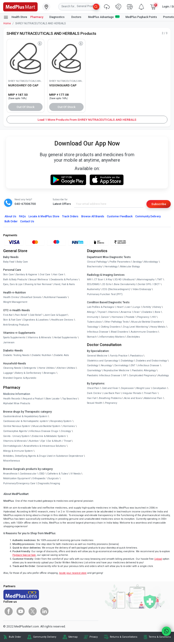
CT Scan (98, 279)
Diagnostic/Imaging (49, 483)
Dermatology (121, 365)
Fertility (147, 307)
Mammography (146, 279)
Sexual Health (94, 402)
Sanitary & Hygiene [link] (26, 274)
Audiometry (93, 289)
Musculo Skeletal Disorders (146, 321)
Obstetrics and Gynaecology (102, 360)
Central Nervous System (16, 426)
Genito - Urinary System (16, 436)
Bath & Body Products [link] (15, 279)
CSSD (42, 473)
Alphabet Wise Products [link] (16, 403)
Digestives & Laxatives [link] (35, 319)
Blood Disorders (119, 331)
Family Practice (119, 355)
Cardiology (92, 365)
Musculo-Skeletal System (46, 426)
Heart (120, 307)
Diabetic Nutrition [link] (41, 355)
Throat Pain (150, 393)
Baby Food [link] (8, 261)
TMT (159, 279)
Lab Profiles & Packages (100, 307)
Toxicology (92, 326)
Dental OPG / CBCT (149, 284)
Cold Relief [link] (36, 314)
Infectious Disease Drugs (43, 431)
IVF (124, 375)
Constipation (159, 388)
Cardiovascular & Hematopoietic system (25, 421)
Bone (157, 312)
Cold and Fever (110, 388)
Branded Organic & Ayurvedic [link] (19, 377)
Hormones (69, 426)
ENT (133, 365)
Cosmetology (94, 370)
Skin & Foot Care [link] (12, 319)
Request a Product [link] (33, 398)
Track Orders (70, 216)
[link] (20, 6)
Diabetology (127, 360)
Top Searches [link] (69, 398)
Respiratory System (61, 421)
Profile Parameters (119, 261)
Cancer (105, 317)
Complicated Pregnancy (142, 375)
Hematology (111, 266)
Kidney (157, 307)
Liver (128, 307)
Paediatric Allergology (144, 370)
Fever (137, 312)
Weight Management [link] (15, 302)
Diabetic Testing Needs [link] (16, 355)
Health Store (15, 17)
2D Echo (106, 284)
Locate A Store (44, 216)
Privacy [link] (93, 636)
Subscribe (158, 204)
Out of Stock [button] (26, 107)
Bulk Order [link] (15, 636)
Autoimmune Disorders (144, 331)
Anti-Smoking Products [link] (16, 324)
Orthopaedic (39, 478)
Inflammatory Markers (112, 336)
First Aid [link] (7, 314)
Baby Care (22, 261)
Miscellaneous (11, 460)
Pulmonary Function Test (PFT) (105, 294)
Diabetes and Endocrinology (151, 360)
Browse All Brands (92, 216)
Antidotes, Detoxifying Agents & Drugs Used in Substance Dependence (43, 455)
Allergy (91, 312)
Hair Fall (92, 398)
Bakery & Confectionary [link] (28, 372)
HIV (154, 317)
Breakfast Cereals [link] (31, 297)
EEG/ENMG (93, 284)
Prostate (130, 317)
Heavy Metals (157, 326)
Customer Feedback (120, 216)
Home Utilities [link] (47, 367)
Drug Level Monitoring (135, 326)
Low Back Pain (112, 393)
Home (7, 23)
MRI (89, 279)
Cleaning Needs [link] (12, 367)
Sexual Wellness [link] (38, 279)
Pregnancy (143, 317)
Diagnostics (57, 17)
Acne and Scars (133, 398)
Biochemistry (94, 266)
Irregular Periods (132, 393)
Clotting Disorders (111, 326)
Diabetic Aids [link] (61, 355)
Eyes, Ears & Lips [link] (12, 284)
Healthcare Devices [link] (62, 319)
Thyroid (101, 312)
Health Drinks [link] (11, 297)
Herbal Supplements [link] (65, 337)
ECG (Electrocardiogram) (116, 289)
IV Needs (75, 473)
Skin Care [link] (8, 274)
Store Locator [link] (53, 398)
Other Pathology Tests (116, 321)
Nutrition (34, 440)
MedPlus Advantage (103, 17)
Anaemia (126, 312)
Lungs (136, 307)
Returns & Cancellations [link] (123, 636)
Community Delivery (148, 216)
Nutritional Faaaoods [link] (55, 297)
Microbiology (151, 261)
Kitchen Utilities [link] (66, 367)
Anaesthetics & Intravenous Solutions (45, 445)
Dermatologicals (12, 445)
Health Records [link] (11, 398)
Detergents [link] (30, 367)
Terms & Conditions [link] (160, 636)
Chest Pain (93, 388)
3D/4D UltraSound (124, 279)
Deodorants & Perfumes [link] (64, 279)
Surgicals (53, 478)
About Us (10, 216)
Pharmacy (36, 17)
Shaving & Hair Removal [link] (38, 284)
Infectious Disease (97, 331)
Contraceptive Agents (15, 431)
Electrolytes (133, 336)
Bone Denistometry (124, 284)
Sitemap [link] (72, 636)
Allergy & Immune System (18, 450)
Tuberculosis (94, 321)
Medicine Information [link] (16, 394)
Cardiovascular (28, 473)
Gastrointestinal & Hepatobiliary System (25, 416)
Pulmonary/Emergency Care (19, 483)
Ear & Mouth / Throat (59, 440)
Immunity (92, 317)
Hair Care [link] (58, 274)
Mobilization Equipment (16, 478)
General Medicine (97, 355)
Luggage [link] (8, 372)
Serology (137, 261)
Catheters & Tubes (57, 473)
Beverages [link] (50, 372)
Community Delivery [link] (44, 636)
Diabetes (147, 312)
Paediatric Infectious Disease (103, 375)
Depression (127, 388)
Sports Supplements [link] (14, 337)
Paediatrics (136, 355)
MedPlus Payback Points (141, 17)
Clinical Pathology (97, 261)
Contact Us (27, 221)
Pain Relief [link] (21, 314)
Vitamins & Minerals (15, 440)
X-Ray (109, 279)
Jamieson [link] (8, 342)
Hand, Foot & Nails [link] (64, 284)
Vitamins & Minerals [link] (39, 337)
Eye (43, 440)
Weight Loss (143, 388)
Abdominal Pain (153, 398)
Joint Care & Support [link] (55, 314)
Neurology (106, 365)
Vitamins (113, 312)
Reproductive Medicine (116, 370)
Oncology (66, 431)
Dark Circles (94, 393)
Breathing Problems (110, 398)
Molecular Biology (130, 266)
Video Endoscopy (142, 289)
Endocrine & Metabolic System (49, 436)
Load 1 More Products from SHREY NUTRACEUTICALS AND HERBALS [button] (87, 119)
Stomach (92, 336)
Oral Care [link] (45, 274)
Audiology (163, 375)
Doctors (76, 17)
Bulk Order (11, 221)
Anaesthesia (10, 473)
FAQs (22, 216)
